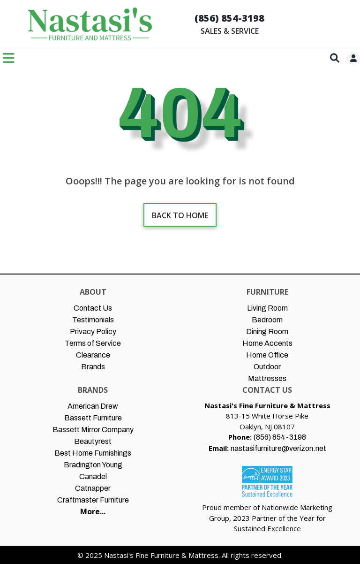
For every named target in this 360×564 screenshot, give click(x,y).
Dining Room (267, 331)
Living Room (267, 308)
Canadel (93, 476)
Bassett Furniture (93, 418)
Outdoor (267, 367)
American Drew (93, 406)
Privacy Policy (93, 331)
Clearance (93, 355)
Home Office (267, 355)
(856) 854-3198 (229, 18)
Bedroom (267, 320)
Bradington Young (93, 465)
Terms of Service (93, 343)
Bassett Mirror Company (93, 430)
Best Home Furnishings (92, 453)
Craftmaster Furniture (93, 500)
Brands (93, 367)
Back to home (180, 215)
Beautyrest (93, 441)
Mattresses (267, 378)
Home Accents (267, 343)
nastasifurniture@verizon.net (278, 448)
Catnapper (93, 488)
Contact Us (93, 308)
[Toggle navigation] (8, 58)
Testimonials (93, 320)
